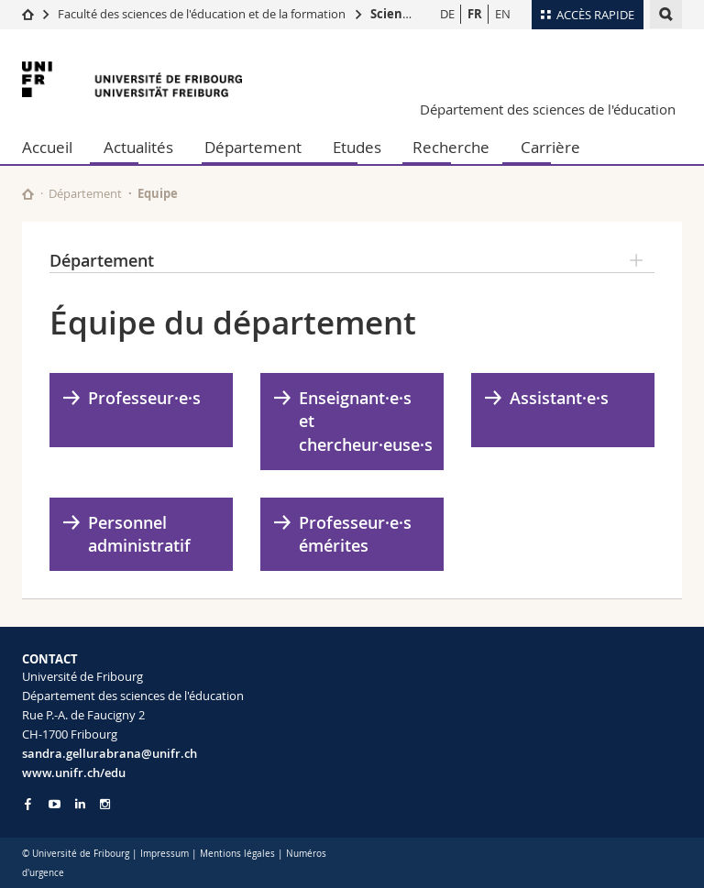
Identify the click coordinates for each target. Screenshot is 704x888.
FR (475, 13)
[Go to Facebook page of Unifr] (28, 803)
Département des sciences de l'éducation (548, 109)
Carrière (550, 147)
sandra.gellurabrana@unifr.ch (109, 753)
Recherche (451, 147)
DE (447, 13)
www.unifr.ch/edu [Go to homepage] (74, 772)
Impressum (164, 854)
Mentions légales (237, 854)
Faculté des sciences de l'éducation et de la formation (202, 13)
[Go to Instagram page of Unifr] (105, 804)
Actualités (138, 147)
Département (253, 147)
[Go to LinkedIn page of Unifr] (80, 804)
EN (503, 13)
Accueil (47, 147)
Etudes (357, 147)
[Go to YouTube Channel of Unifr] (54, 804)
